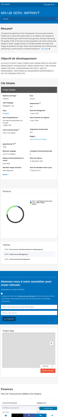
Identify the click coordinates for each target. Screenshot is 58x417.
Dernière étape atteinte (12, 167)
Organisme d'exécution (39, 129)
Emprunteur (35, 103)
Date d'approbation (10, 117)
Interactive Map (48, 371)
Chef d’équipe (8, 103)
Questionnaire (48, 408)
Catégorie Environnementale (41, 151)
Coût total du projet (11, 129)
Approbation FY (9, 143)
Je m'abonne (9, 319)
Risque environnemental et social (13, 159)
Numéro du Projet (9, 96)
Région (32, 136)
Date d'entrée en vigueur (39, 117)
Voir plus (45, 49)
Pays (4, 110)
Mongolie (6, 113)
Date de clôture (36, 158)
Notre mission (5, 4)
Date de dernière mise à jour (41, 167)
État (31, 96)
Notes (5, 174)
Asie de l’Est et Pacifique (38, 139)
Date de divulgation (37, 110)
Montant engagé (9, 151)
